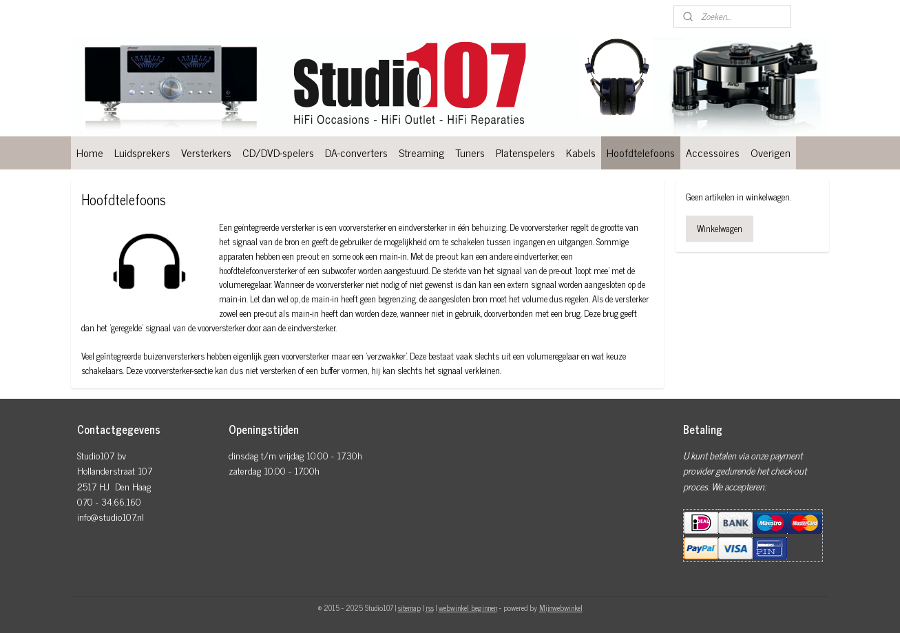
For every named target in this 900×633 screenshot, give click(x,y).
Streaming (421, 152)
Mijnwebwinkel (561, 607)
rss (430, 607)
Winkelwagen (719, 228)
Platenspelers (525, 152)
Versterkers (206, 152)
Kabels (581, 152)
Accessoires (713, 152)
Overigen (771, 152)
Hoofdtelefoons (641, 152)
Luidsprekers (142, 152)
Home (89, 152)
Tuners (470, 152)
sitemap (409, 607)
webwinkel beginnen (468, 607)
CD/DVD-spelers (278, 152)
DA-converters (356, 152)
